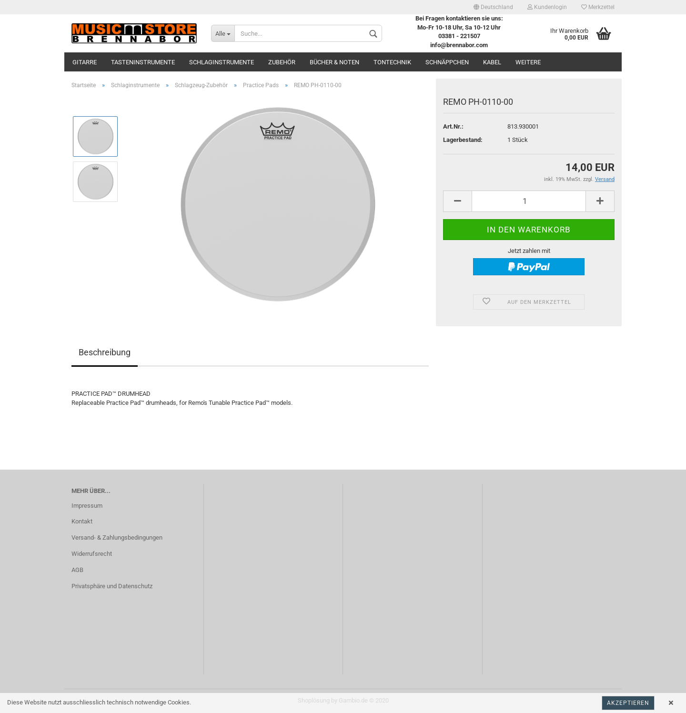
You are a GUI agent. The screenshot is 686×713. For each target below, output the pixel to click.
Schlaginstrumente (221, 62)
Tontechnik (392, 62)
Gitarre (84, 62)
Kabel (492, 62)
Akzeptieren (628, 703)
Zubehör (281, 62)
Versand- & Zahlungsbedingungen (116, 537)
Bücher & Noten (334, 62)
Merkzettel (598, 7)
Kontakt (81, 521)
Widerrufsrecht (91, 553)
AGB (77, 569)
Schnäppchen (447, 62)
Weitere (528, 62)
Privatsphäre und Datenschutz (111, 586)
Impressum (86, 505)
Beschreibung (105, 352)
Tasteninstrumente (143, 62)
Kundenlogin (547, 7)
